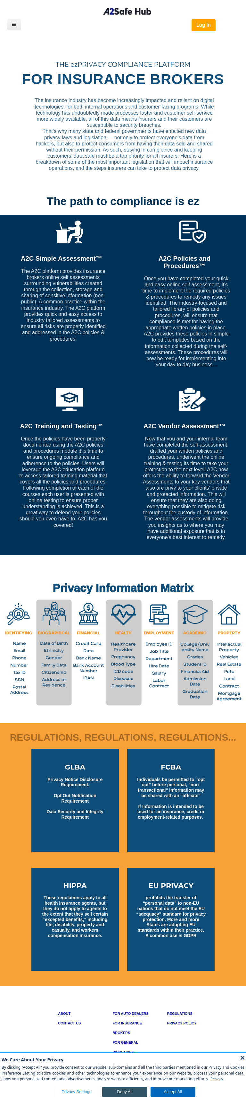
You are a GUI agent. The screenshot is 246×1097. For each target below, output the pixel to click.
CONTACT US (69, 1023)
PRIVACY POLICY (182, 1023)
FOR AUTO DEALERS (130, 1013)
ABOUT (64, 1013)
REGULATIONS (180, 1013)
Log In (203, 25)
